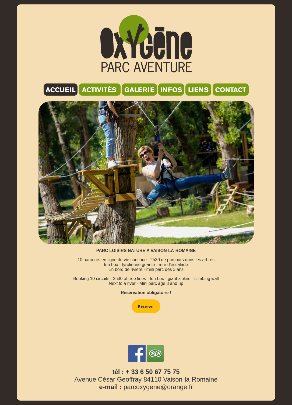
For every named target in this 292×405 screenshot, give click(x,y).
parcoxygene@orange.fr (158, 386)
